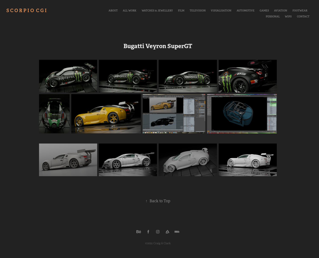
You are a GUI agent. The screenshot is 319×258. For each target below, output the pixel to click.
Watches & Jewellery (157, 10)
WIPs (288, 16)
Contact (303, 16)
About (113, 10)
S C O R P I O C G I (26, 10)
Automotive (246, 10)
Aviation (280, 10)
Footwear (299, 10)
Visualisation (221, 10)
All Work (129, 10)
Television (198, 10)
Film (181, 10)
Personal (273, 16)
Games (264, 10)
